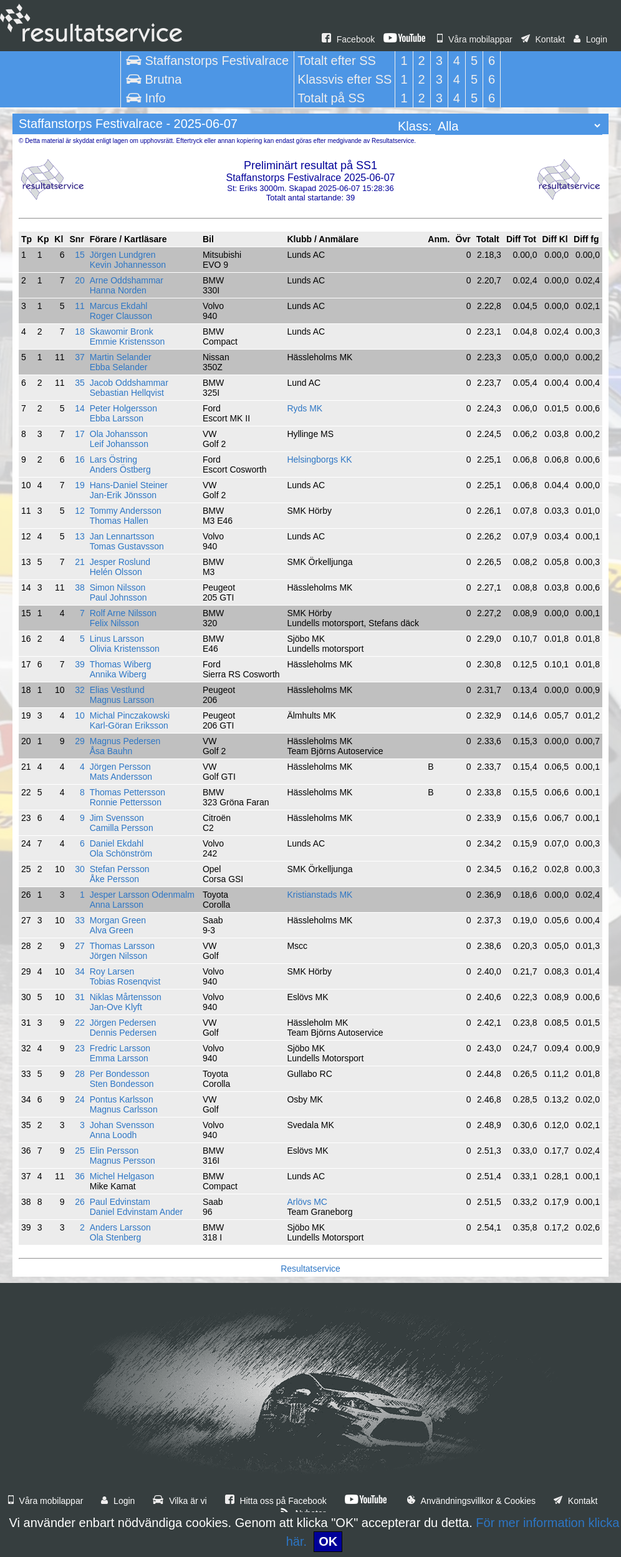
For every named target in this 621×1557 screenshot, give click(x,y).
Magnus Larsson (122, 700)
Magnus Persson (122, 1161)
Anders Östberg (120, 469)
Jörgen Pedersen (123, 1023)
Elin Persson (114, 1151)
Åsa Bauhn (111, 751)
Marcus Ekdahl (119, 306)
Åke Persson (114, 879)
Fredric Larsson (120, 1048)
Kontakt (543, 39)
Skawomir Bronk (121, 331)
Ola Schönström (121, 853)
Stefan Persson (120, 869)
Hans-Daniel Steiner (129, 485)
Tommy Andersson (125, 511)
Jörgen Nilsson (119, 956)
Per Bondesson (120, 1074)
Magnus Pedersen (125, 741)
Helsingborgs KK (319, 459)
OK (328, 1541)
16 (80, 459)
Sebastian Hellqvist (127, 393)
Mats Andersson (121, 777)
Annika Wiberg (118, 674)
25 (80, 1151)
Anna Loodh (113, 1135)
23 (80, 1048)
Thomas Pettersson (127, 792)
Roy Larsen (112, 971)
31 (80, 997)
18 (80, 331)
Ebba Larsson (116, 418)
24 (80, 1099)
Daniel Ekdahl (116, 843)
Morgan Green (118, 920)
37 (80, 357)
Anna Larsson (116, 905)
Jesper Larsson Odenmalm (142, 895)
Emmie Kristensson (127, 341)
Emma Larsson (119, 1058)
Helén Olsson (116, 572)
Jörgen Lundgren (123, 255)
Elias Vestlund (117, 690)
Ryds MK (304, 408)
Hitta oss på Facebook (276, 1501)
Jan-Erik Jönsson (123, 495)
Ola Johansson (119, 434)
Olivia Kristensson (125, 649)
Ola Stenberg (116, 1237)
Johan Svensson (122, 1125)
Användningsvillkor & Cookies (471, 1501)
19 (80, 485)
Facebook (348, 39)
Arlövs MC (307, 1202)
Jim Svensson (117, 818)
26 (80, 1202)
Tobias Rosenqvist (125, 981)
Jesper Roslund (120, 562)
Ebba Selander (119, 367)
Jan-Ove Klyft (116, 1007)
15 (80, 255)
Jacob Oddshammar (129, 383)
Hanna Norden (118, 290)
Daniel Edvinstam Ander (136, 1212)
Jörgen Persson (120, 767)
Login (590, 39)
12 (80, 511)
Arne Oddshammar (126, 280)
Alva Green (111, 930)
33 (80, 920)
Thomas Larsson (122, 946)
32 (80, 690)
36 (80, 1176)
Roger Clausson (121, 316)
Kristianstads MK (319, 895)
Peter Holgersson (123, 408)
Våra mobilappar (475, 39)
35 (80, 383)
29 (80, 741)
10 (80, 715)
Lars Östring (113, 459)
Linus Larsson (117, 639)
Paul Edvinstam (120, 1202)
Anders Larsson (120, 1227)
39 (80, 664)
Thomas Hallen (119, 521)
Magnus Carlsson (124, 1109)
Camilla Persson (121, 828)
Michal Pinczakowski (130, 715)
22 (80, 1023)
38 (80, 587)
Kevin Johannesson (128, 265)
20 (80, 280)
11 (80, 306)
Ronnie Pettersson (125, 802)
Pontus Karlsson (121, 1099)
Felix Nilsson (114, 623)
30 (80, 869)
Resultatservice (310, 1269)
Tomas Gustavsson (127, 546)
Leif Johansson (119, 444)
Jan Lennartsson (122, 536)
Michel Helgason (122, 1176)
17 (80, 434)
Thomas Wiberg (121, 664)
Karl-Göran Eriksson (129, 725)
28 (80, 1074)
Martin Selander (121, 357)
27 (80, 946)
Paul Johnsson (118, 597)
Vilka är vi (179, 1501)
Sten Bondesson (122, 1084)
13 (80, 536)
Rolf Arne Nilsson (123, 613)
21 (80, 562)
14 (80, 408)
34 (80, 971)
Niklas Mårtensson (125, 997)
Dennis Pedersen (123, 1033)
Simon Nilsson (117, 587)
